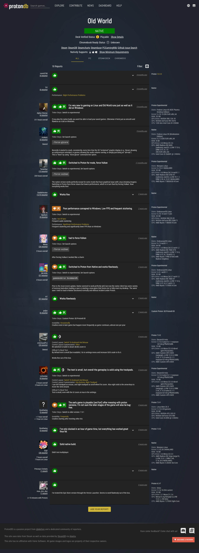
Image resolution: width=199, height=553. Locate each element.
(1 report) (44, 472)
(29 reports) (43, 346)
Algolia (73, 537)
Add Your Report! (99, 510)
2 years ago (142, 195)
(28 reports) (43, 454)
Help (119, 5)
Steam (64, 47)
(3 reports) (44, 140)
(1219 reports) (42, 196)
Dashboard (105, 5)
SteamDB (72, 47)
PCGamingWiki (109, 47)
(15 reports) (43, 172)
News (90, 5)
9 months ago (142, 131)
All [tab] (77, 58)
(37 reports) (43, 276)
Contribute (75, 5)
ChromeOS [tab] (120, 58)
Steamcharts (84, 47)
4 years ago (142, 338)
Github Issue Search (127, 47)
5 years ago (142, 486)
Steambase (96, 47)
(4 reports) (44, 76)
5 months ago (142, 89)
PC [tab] (89, 58)
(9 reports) (44, 218)
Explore (59, 5)
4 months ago (142, 75)
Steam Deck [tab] (104, 58)
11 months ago (141, 163)
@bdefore (40, 530)
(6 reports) (44, 90)
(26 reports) (43, 247)
